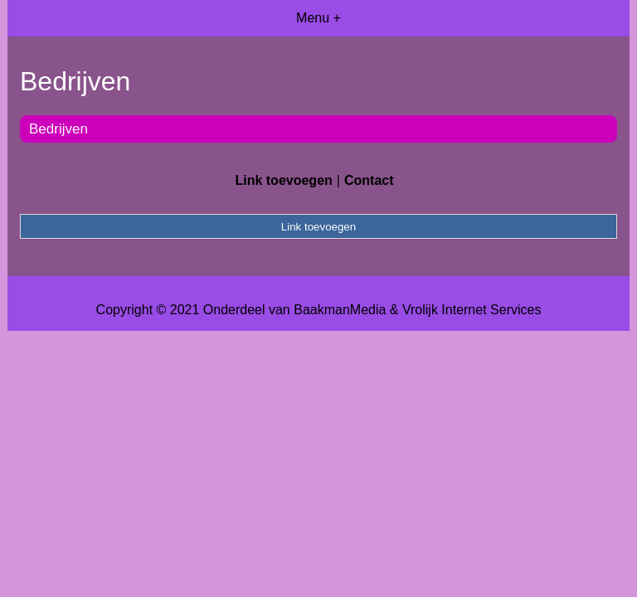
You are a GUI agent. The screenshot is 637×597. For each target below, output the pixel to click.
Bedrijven (58, 129)
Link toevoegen (283, 180)
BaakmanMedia (340, 310)
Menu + (318, 18)
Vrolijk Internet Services (471, 310)
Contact (369, 180)
